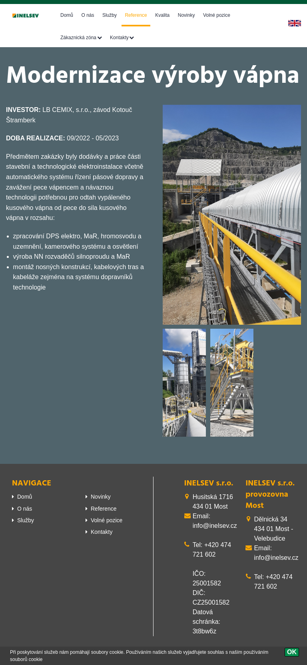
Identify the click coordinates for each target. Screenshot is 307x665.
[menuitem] (43, 496)
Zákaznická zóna (78, 37)
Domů (66, 15)
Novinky (186, 15)
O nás (87, 15)
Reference (136, 15)
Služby (109, 15)
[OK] (292, 652)
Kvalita (162, 15)
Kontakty (119, 37)
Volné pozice (216, 15)
